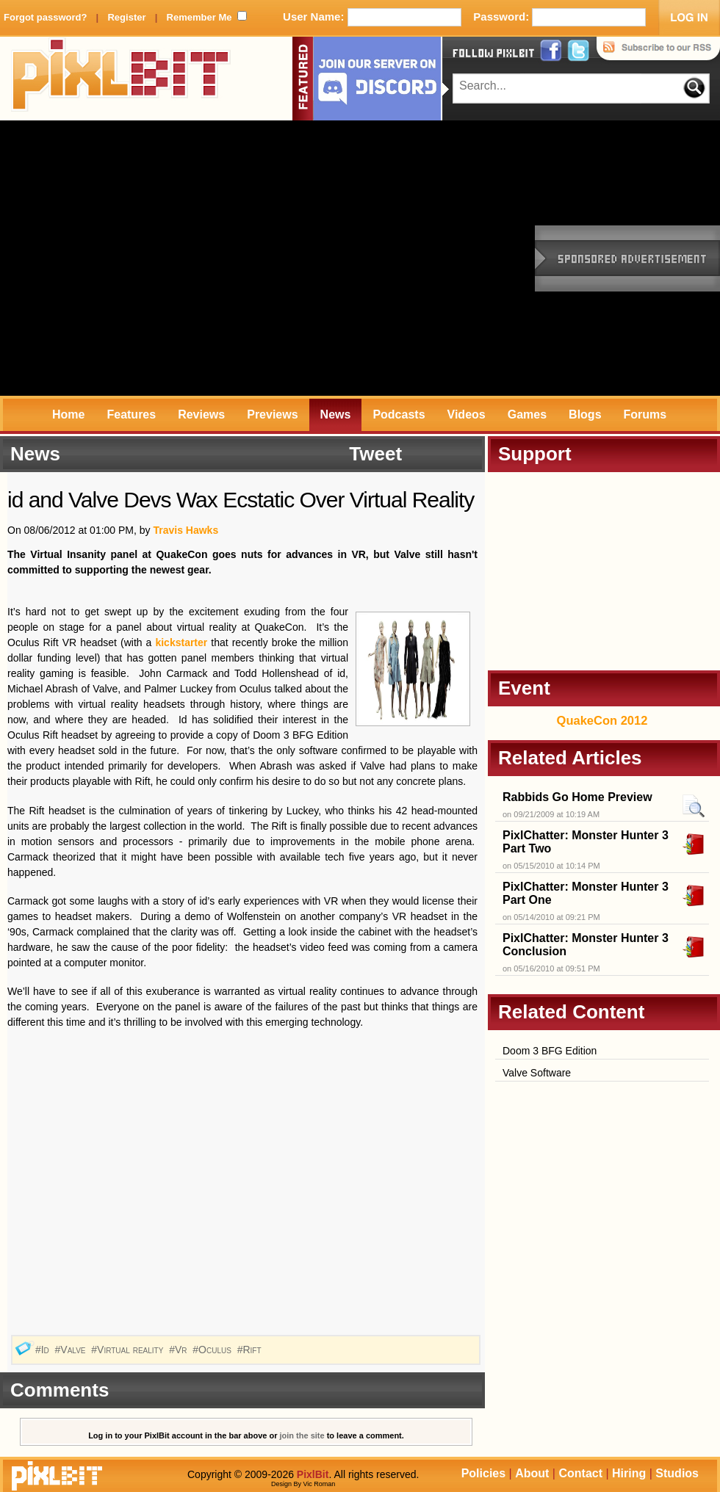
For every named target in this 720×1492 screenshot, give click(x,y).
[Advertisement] (138, 258)
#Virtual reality (128, 1349)
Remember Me (199, 17)
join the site (302, 1435)
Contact (580, 1473)
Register (126, 17)
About (532, 1473)
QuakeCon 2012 (602, 720)
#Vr (179, 1349)
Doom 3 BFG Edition (550, 1051)
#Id (43, 1349)
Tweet (375, 454)
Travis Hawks (185, 530)
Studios (677, 1473)
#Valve (72, 1349)
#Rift (250, 1349)
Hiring (629, 1473)
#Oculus (213, 1349)
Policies (483, 1473)
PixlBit (121, 78)
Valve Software (537, 1073)
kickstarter (181, 642)
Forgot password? (45, 17)
